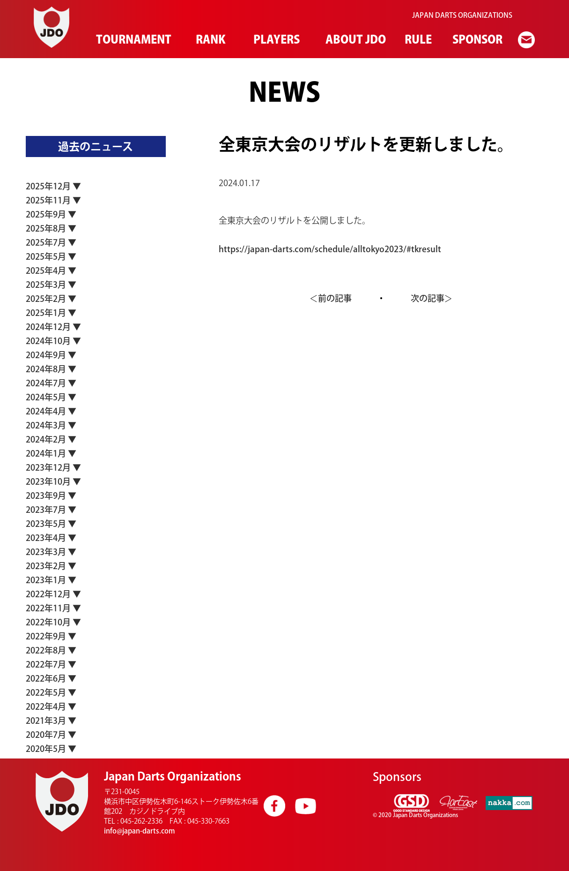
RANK (210, 39)
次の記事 (427, 298)
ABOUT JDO (353, 39)
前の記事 (335, 298)
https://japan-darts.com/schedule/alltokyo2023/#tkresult (330, 249)
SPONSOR (476, 39)
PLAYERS (275, 39)
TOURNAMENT (131, 39)
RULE (417, 39)
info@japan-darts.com (139, 830)
